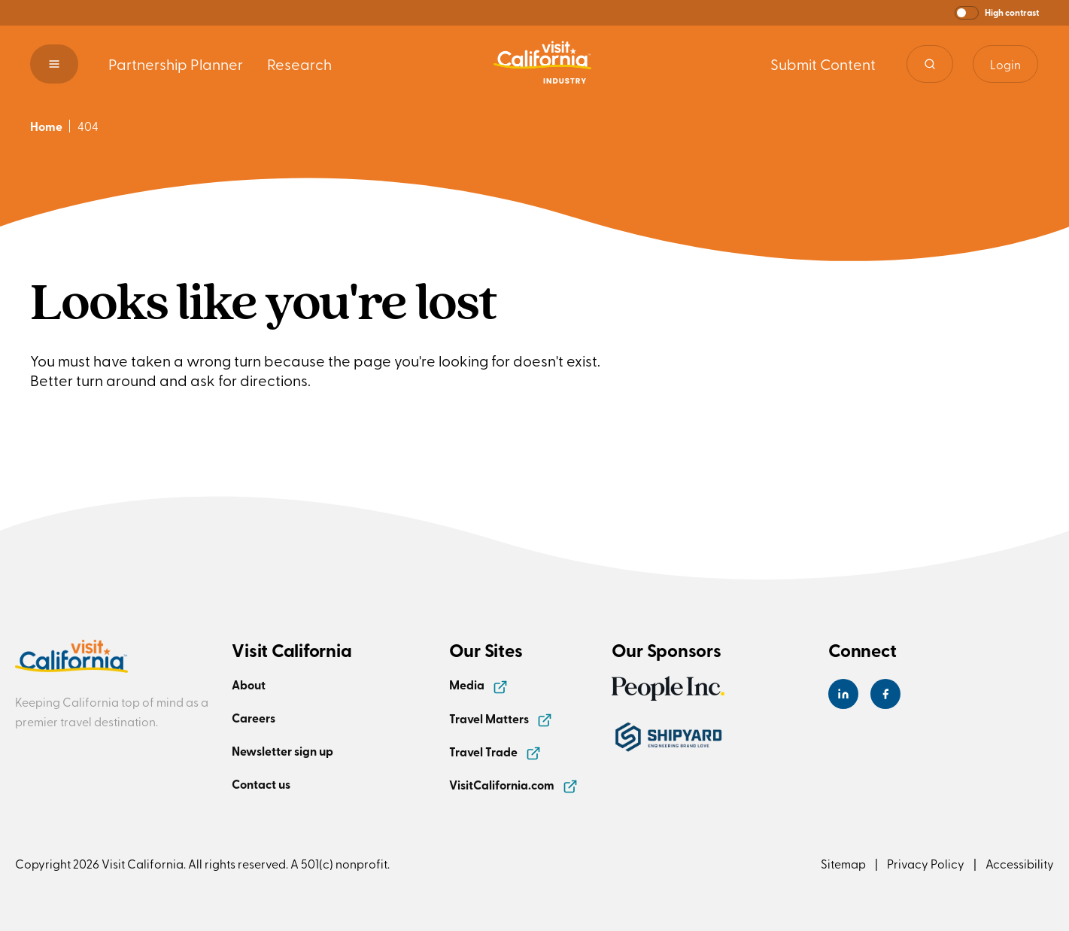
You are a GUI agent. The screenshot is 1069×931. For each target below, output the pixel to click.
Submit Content (823, 63)
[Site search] (930, 64)
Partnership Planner (175, 63)
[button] (997, 13)
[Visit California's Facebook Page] (885, 694)
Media (478, 684)
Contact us (261, 784)
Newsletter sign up (282, 750)
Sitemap (843, 863)
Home (46, 126)
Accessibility (1019, 863)
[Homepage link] (542, 64)
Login (1005, 64)
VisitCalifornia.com (513, 784)
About (249, 684)
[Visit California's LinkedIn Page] (843, 694)
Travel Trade (495, 751)
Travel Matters (500, 718)
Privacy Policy (925, 863)
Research (299, 63)
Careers (253, 717)
